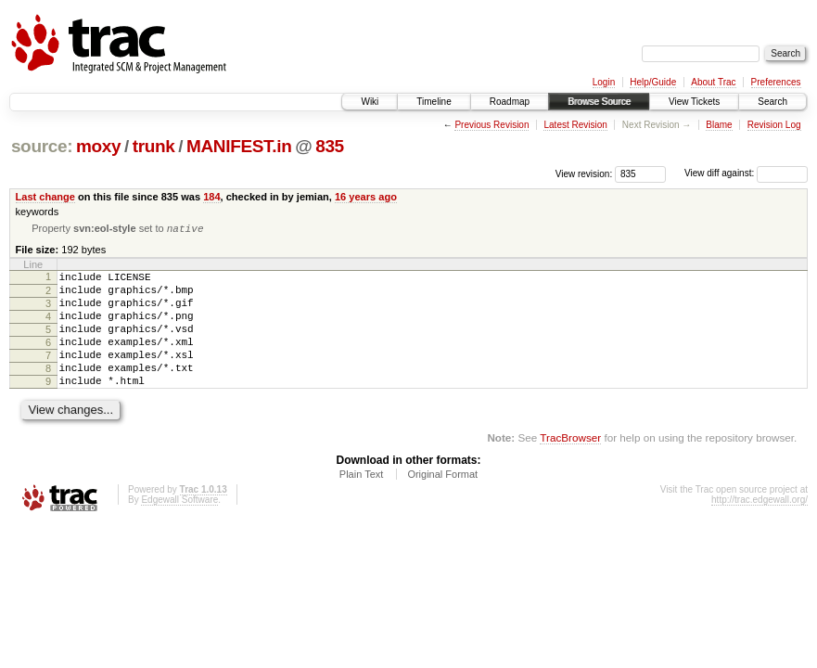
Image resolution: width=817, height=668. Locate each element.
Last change (45, 196)
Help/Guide (653, 82)
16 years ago (366, 196)
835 (329, 146)
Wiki (369, 101)
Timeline (433, 101)
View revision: (584, 173)
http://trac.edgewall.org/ (759, 526)
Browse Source (599, 101)
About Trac (713, 82)
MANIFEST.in (238, 146)
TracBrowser (570, 464)
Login (604, 82)
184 (211, 196)
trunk (154, 146)
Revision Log (774, 125)
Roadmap (510, 101)
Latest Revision (574, 125)
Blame (719, 125)
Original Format (442, 501)
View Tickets (694, 101)
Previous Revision (491, 125)
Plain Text (361, 501)
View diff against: (746, 173)
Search (772, 101)
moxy (98, 146)
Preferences (776, 82)
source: (41, 146)
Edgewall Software (179, 526)
